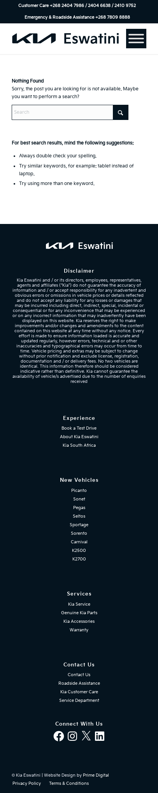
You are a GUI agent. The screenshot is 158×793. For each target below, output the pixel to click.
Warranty (79, 630)
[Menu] (136, 38)
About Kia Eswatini (79, 436)
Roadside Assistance (79, 683)
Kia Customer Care (79, 691)
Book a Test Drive (79, 428)
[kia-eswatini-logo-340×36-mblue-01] (65, 38)
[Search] (70, 112)
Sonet (79, 499)
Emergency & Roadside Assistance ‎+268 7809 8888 (77, 17)
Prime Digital (96, 775)
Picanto (79, 490)
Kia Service (79, 604)
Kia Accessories (79, 621)
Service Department (79, 700)
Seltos (79, 516)
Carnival (79, 542)
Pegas (79, 507)
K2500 (79, 550)
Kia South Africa (79, 445)
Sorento (79, 533)
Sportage (79, 524)
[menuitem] (77, 6)
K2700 (79, 559)
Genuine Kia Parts (79, 612)
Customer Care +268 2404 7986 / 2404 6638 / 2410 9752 (77, 5)
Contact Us (79, 674)
